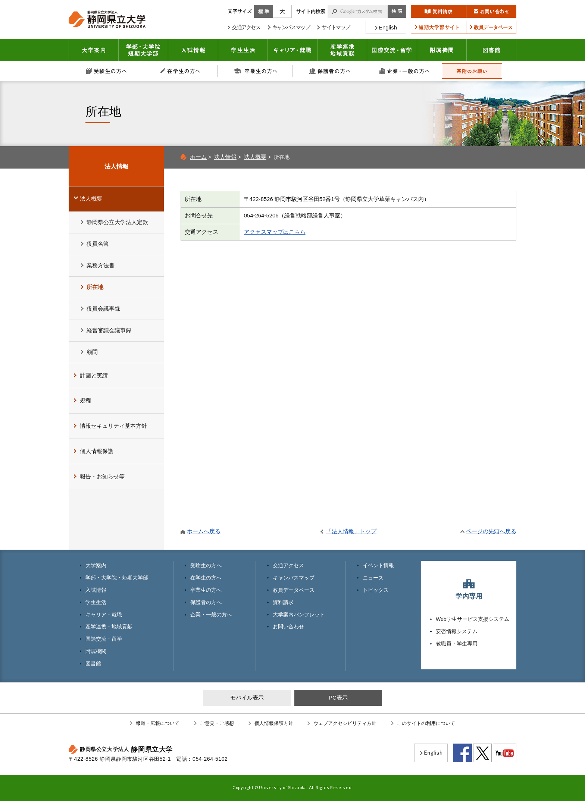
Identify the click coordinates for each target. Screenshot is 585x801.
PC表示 (338, 697)
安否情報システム (457, 631)
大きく (282, 11)
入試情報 (193, 50)
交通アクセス (288, 565)
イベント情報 (378, 565)
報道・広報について (157, 723)
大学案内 (94, 50)
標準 (263, 11)
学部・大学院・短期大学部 (116, 578)
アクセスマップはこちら (275, 232)
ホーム (198, 157)
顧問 (92, 352)
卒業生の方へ (255, 71)
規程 (85, 400)
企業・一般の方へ (404, 71)
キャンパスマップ (294, 578)
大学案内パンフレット (299, 615)
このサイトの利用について (426, 723)
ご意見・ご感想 (217, 723)
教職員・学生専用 (457, 644)
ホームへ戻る (203, 531)
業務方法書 (101, 265)
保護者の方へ (329, 71)
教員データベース (294, 590)
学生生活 (243, 50)
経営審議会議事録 (109, 330)
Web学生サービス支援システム (472, 619)
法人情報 (225, 157)
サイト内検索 (310, 11)
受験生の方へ (106, 71)
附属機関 (442, 50)
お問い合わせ (288, 626)
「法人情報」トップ (351, 531)
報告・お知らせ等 (102, 476)
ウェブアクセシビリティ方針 (344, 723)
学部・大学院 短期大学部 (143, 50)
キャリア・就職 (292, 50)
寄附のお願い (472, 71)
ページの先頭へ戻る (491, 531)
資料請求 (283, 602)
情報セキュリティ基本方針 (113, 426)
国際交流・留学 (392, 50)
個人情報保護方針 (273, 723)
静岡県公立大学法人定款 (117, 222)
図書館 (491, 50)
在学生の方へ (180, 71)
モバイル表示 (247, 697)
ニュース (373, 578)
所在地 (95, 287)
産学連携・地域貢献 (342, 50)
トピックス (376, 590)
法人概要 (255, 157)
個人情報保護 (96, 451)
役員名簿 (98, 244)
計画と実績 (94, 375)
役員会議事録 (103, 308)
